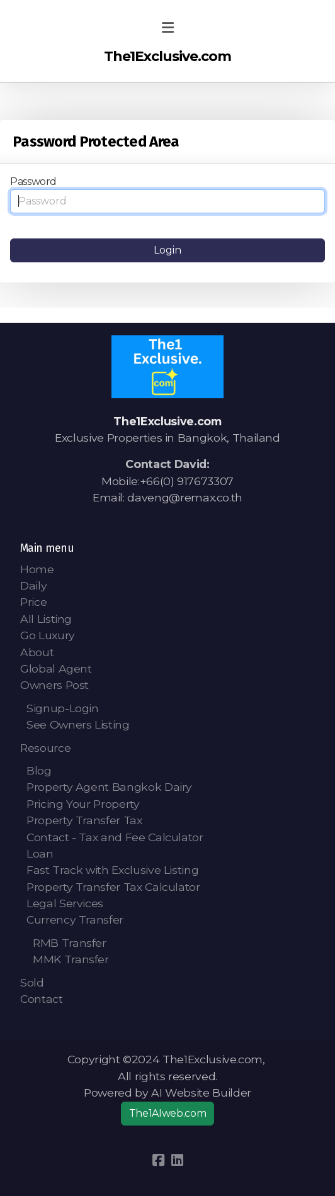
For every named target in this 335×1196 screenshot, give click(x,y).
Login (167, 250)
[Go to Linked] (177, 1160)
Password (33, 181)
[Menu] (167, 28)
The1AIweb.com (167, 1113)
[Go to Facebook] (158, 1160)
